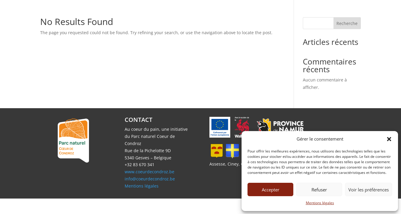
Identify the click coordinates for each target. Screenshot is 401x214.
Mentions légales (320, 202)
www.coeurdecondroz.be (149, 171)
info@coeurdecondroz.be (150, 179)
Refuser (319, 190)
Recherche (347, 23)
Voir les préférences (368, 190)
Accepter (270, 190)
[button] (389, 139)
